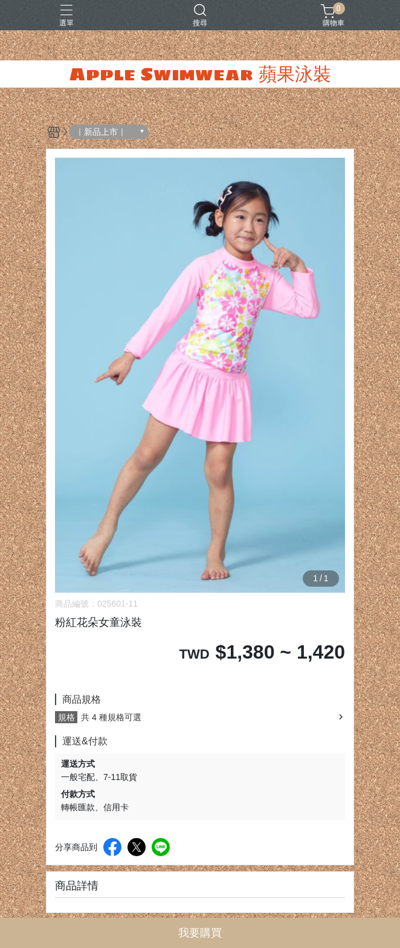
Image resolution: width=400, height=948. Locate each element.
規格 (66, 717)
